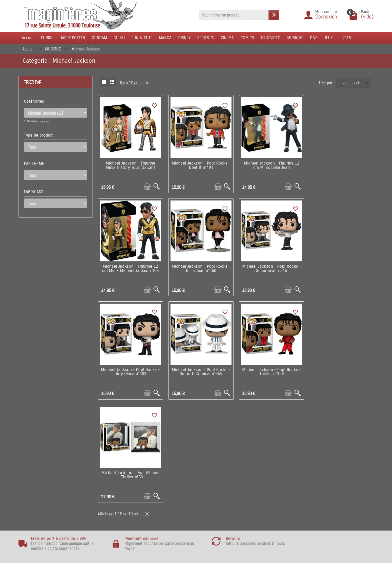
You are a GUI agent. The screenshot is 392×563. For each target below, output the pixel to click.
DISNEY (184, 37)
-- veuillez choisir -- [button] (355, 83)
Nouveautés (178, 476)
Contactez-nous (253, 491)
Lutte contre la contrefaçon (191, 491)
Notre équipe (250, 476)
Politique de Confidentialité (119, 499)
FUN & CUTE (142, 37)
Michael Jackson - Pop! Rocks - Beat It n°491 (200, 165)
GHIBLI (119, 37)
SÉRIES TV (205, 37)
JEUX (328, 37)
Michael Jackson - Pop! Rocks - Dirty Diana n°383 (270, 268)
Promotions (178, 468)
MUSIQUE (295, 37)
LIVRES (345, 37)
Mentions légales (111, 514)
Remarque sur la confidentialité (123, 506)
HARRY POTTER (72, 37)
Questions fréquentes (115, 521)
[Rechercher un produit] (233, 15)
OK (274, 15)
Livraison (104, 468)
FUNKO (47, 37)
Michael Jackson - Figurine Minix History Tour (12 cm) (130, 165)
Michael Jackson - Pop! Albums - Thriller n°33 (200, 370)
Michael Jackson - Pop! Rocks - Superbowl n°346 (200, 268)
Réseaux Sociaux (254, 499)
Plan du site (250, 483)
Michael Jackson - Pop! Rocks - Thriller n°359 (130, 370)
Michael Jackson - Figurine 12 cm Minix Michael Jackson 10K (340, 165)
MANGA (165, 37)
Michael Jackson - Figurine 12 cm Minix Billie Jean (270, 165)
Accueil (28, 37)
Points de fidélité (111, 476)
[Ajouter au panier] (147, 186)
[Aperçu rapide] (156, 186)
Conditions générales (114, 491)
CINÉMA (227, 37)
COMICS (247, 37)
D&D (314, 37)
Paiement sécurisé (112, 483)
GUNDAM (99, 37)
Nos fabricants (180, 483)
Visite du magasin (255, 468)
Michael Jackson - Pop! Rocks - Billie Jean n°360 (130, 268)
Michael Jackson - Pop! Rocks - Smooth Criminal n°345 (341, 268)
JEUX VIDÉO (270, 37)
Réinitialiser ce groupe (37, 121)
